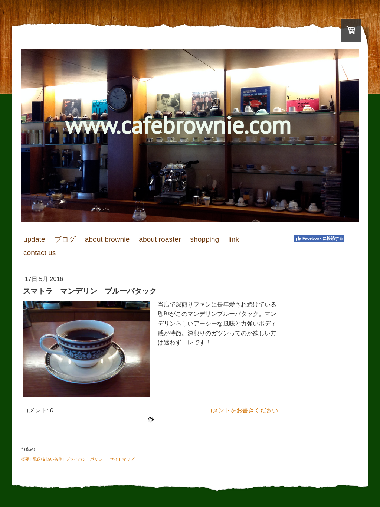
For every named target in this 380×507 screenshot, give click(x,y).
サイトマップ (122, 459)
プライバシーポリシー (86, 459)
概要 (25, 459)
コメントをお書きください (242, 410)
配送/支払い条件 (47, 459)
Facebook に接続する (319, 238)
